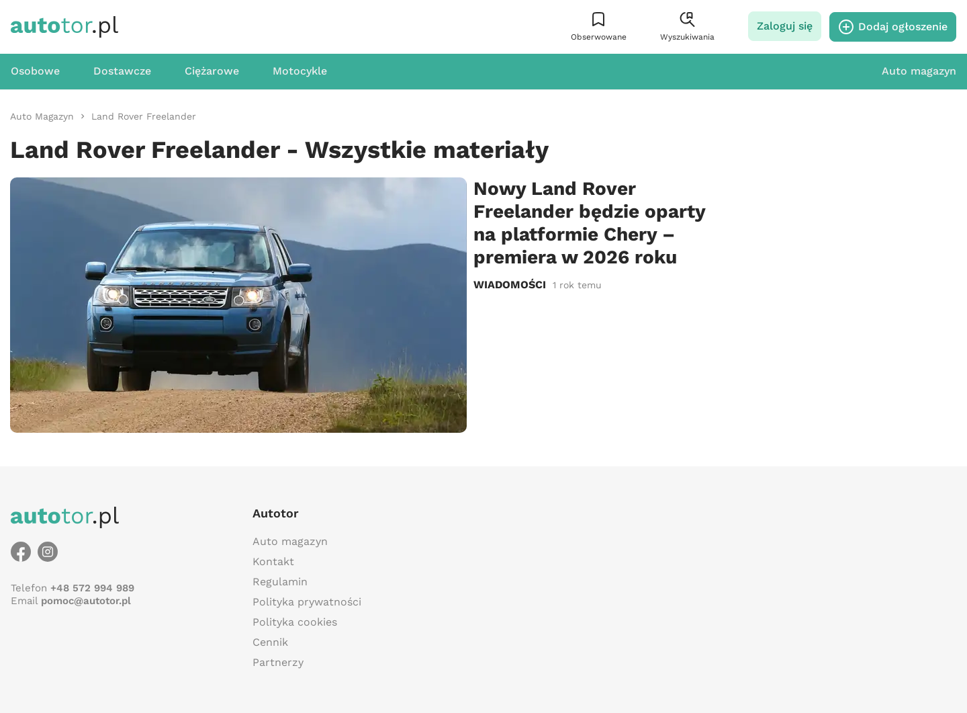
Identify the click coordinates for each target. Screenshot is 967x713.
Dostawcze (122, 71)
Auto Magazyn (42, 116)
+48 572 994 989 (92, 588)
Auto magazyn (919, 71)
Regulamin (280, 581)
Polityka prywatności (306, 601)
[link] (42, 116)
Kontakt (273, 561)
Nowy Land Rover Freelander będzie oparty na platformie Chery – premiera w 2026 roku (589, 222)
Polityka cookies (294, 622)
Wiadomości (509, 284)
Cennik (270, 642)
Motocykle (300, 71)
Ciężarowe (212, 71)
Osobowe (35, 71)
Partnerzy (278, 662)
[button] (599, 26)
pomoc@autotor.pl (86, 601)
